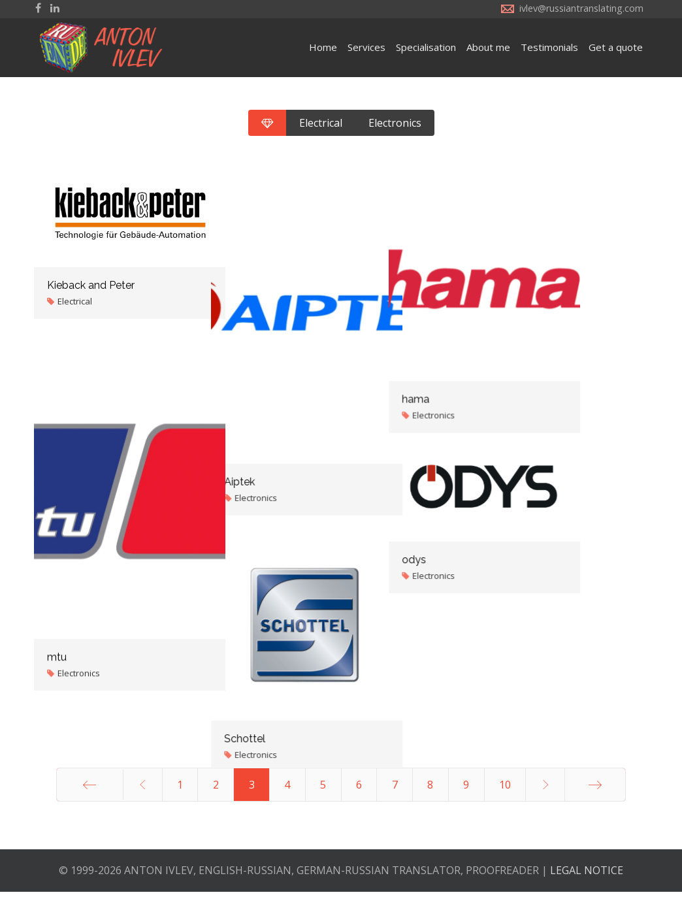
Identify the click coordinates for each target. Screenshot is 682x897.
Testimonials (549, 47)
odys (482, 547)
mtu (57, 644)
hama (483, 370)
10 (505, 790)
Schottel (278, 729)
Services (366, 47)
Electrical (320, 123)
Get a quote (616, 47)
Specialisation (426, 47)
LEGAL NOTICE (586, 875)
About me (488, 47)
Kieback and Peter (91, 285)
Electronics (394, 123)
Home (323, 47)
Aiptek (273, 465)
